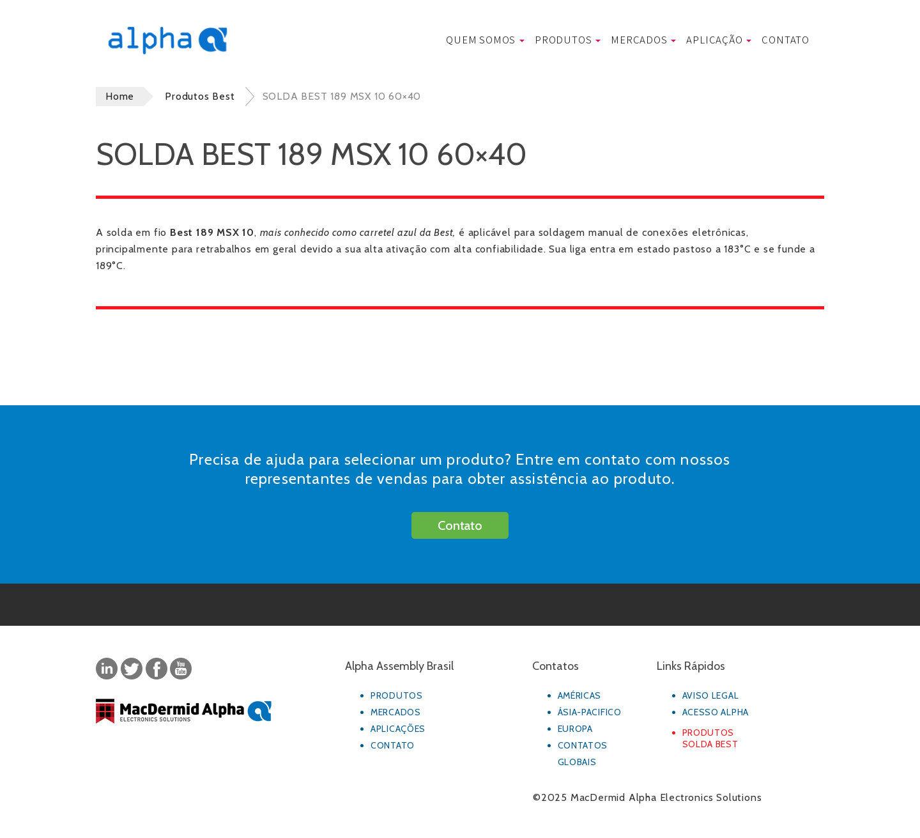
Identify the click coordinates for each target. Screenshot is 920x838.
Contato (785, 39)
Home (119, 96)
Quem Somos (485, 39)
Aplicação (718, 39)
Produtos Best (199, 96)
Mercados (643, 39)
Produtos (568, 39)
